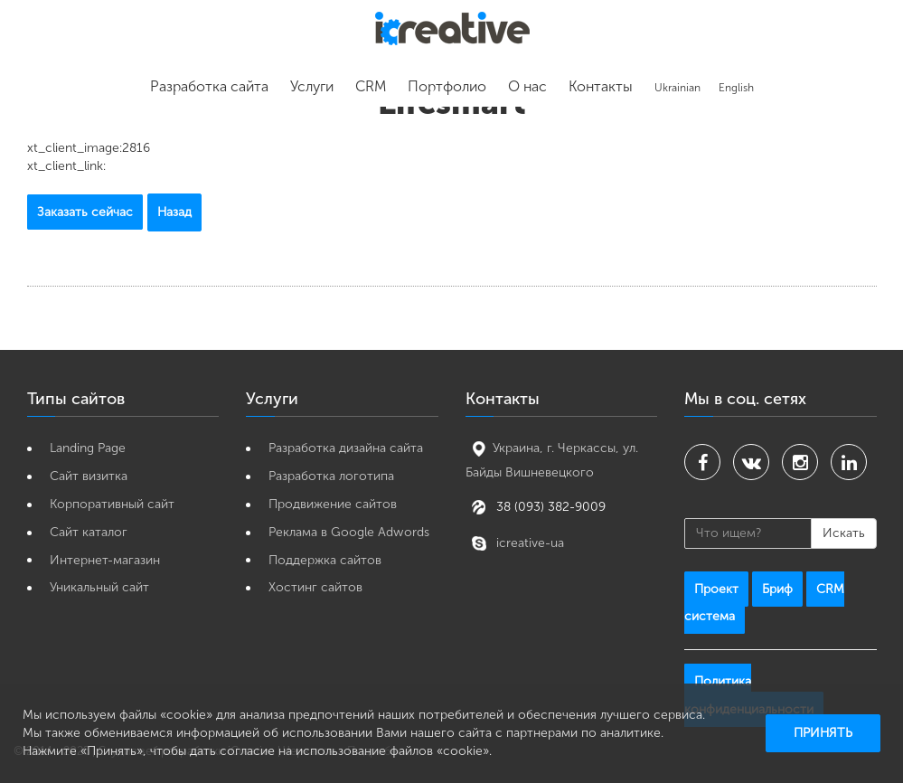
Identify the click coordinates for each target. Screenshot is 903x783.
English (736, 87)
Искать (844, 533)
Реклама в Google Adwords (348, 532)
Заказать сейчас (85, 212)
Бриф (777, 589)
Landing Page (88, 448)
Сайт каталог (88, 532)
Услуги (312, 86)
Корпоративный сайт (112, 504)
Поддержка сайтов (324, 560)
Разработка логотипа (331, 476)
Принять (823, 733)
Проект (716, 589)
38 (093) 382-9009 (549, 506)
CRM (370, 86)
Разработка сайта (209, 86)
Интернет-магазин (105, 560)
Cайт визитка (88, 476)
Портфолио (447, 86)
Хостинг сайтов (315, 587)
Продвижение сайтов (332, 504)
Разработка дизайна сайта (345, 448)
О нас (527, 86)
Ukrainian (677, 87)
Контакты (601, 86)
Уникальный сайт (99, 587)
